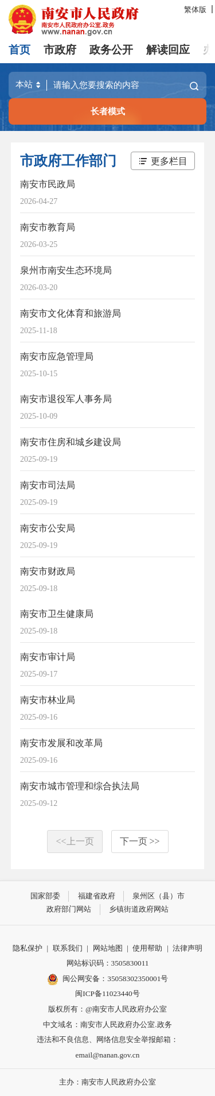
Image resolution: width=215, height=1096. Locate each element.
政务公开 (111, 50)
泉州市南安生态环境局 (66, 270)
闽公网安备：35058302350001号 (108, 979)
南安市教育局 (47, 227)
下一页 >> (140, 841)
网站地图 (108, 948)
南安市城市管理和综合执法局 (79, 786)
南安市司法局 (47, 485)
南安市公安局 (47, 528)
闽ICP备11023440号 (107, 993)
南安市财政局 (47, 571)
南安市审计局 (47, 657)
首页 (19, 50)
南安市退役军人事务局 (66, 399)
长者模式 (108, 111)
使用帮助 (147, 948)
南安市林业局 (47, 700)
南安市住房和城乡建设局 (70, 442)
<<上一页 (74, 841)
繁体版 (195, 9)
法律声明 (187, 948)
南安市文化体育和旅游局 (70, 313)
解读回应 (168, 50)
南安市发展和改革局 (61, 743)
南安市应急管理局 (56, 356)
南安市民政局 (47, 184)
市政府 (60, 50)
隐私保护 (27, 948)
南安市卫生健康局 (56, 614)
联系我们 (68, 948)
